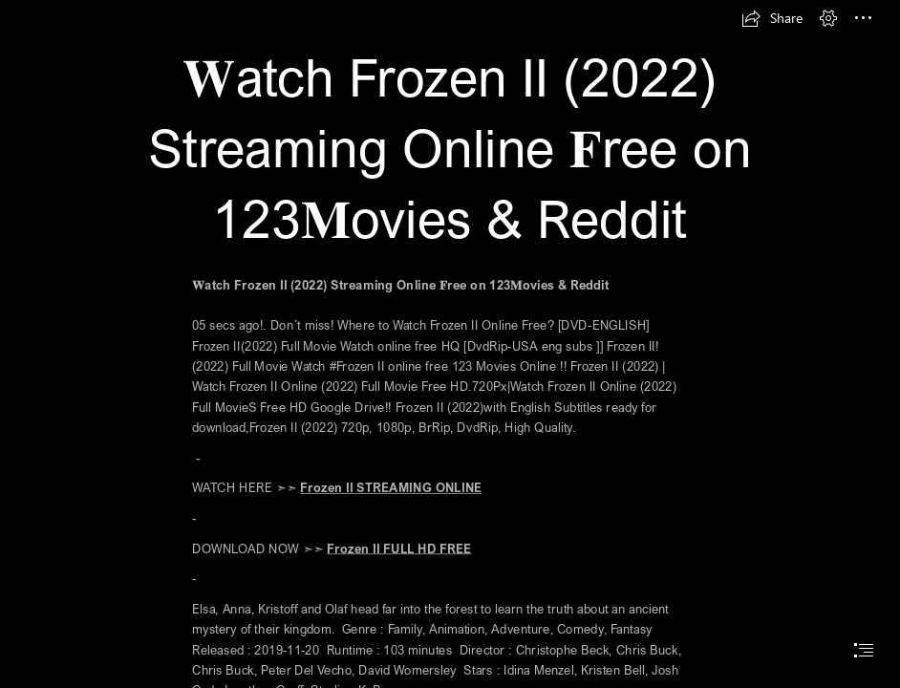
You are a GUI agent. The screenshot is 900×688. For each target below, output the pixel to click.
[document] (450, 344)
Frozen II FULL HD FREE (399, 548)
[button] (772, 18)
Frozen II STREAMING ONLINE (391, 488)
